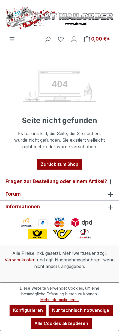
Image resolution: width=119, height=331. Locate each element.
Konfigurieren (28, 310)
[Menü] (12, 38)
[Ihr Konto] (74, 38)
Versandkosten (20, 259)
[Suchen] (47, 38)
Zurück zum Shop (59, 164)
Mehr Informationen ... (59, 299)
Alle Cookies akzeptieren (61, 323)
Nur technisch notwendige (80, 310)
